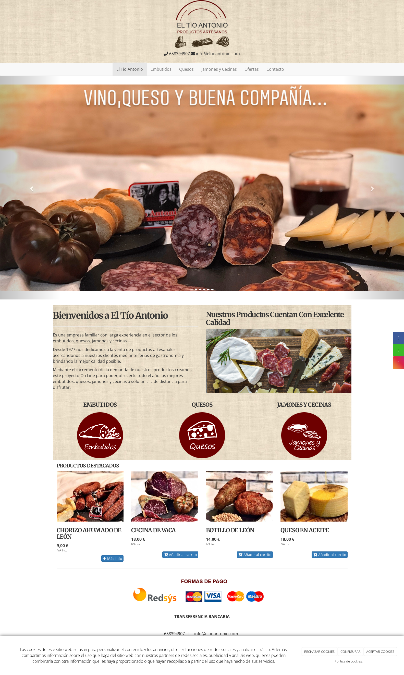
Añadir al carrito (180, 554)
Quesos (186, 69)
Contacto (275, 69)
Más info (112, 558)
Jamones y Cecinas (219, 69)
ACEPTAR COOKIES (380, 651)
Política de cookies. (349, 661)
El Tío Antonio (129, 69)
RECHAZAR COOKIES (319, 651)
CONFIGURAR (350, 651)
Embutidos (161, 69)
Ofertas (251, 69)
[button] (30, 188)
